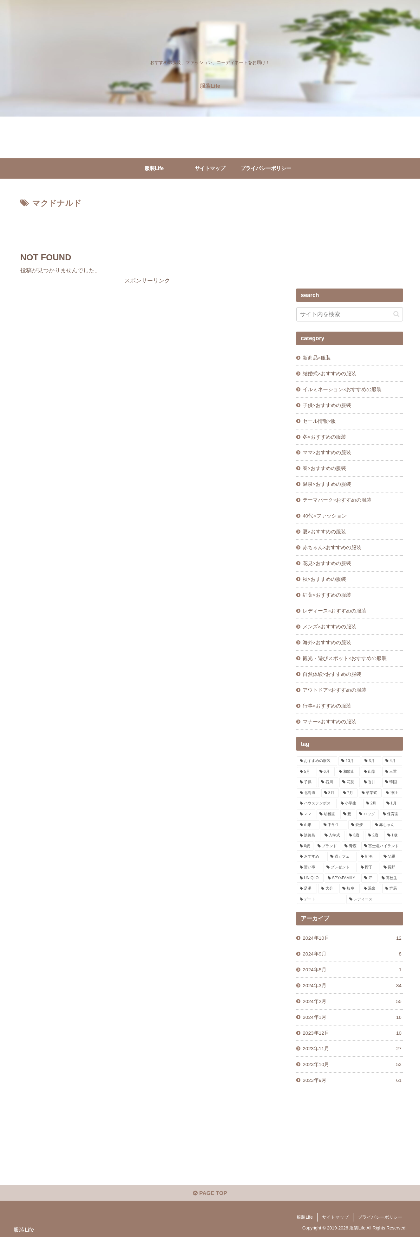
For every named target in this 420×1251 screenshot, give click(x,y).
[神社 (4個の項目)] (392, 802)
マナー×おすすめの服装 (330, 730)
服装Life (305, 1231)
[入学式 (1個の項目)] (333, 844)
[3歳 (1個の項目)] (355, 844)
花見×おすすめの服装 (327, 568)
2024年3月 (352, 995)
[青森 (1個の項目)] (351, 855)
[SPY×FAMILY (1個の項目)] (342, 887)
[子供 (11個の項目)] (307, 791)
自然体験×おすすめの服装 (332, 682)
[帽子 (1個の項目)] (368, 876)
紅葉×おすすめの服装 (327, 601)
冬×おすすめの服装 (324, 439)
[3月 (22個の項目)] (371, 770)
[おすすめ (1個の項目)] (311, 866)
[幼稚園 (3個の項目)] (328, 823)
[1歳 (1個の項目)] (393, 844)
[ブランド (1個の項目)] (327, 855)
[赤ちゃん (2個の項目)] (387, 834)
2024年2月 (352, 1012)
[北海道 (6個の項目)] (308, 802)
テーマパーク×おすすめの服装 (337, 503)
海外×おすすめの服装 (327, 649)
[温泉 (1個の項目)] (371, 898)
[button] (396, 314)
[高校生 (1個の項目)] (390, 887)
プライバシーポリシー (380, 1231)
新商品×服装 (317, 358)
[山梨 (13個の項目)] (371, 781)
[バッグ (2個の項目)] (367, 823)
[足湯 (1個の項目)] (307, 898)
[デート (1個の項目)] (321, 908)
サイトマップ (335, 1231)
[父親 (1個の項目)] (391, 866)
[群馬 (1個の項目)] (392, 898)
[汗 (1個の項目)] (369, 887)
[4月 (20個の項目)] (392, 770)
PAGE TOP (209, 1207)
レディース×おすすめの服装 (335, 617)
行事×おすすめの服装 (327, 714)
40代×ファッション (325, 520)
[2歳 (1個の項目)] (374, 844)
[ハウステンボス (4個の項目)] (317, 812)
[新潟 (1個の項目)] (368, 866)
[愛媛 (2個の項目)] (359, 834)
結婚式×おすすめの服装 (330, 374)
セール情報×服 (319, 422)
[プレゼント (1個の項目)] (340, 876)
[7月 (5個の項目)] (349, 802)
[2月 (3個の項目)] (372, 812)
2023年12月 (352, 1044)
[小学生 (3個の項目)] (350, 812)
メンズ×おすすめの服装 (330, 633)
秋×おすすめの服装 (324, 584)
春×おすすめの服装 (324, 471)
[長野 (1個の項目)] (391, 876)
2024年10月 (352, 947)
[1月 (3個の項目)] (393, 812)
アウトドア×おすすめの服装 (335, 698)
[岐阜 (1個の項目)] (349, 898)
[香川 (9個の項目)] (371, 791)
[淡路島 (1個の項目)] (308, 844)
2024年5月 (352, 979)
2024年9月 (352, 963)
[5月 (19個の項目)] (306, 781)
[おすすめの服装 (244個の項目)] (317, 770)
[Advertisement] (147, 227)
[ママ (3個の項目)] (306, 823)
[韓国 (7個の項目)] (392, 791)
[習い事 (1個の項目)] (309, 876)
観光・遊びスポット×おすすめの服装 (345, 666)
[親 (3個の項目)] (347, 823)
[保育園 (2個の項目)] (391, 823)
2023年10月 (352, 1077)
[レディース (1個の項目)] (374, 908)
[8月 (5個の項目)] (330, 802)
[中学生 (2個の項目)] (334, 834)
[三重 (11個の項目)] (392, 781)
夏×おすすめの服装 (324, 536)
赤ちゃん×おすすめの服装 (332, 552)
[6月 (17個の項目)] (326, 781)
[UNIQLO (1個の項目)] (310, 887)
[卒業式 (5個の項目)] (370, 802)
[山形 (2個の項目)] (308, 834)
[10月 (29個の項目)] (349, 770)
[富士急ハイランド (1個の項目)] (381, 855)
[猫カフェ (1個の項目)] (342, 866)
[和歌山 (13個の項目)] (348, 781)
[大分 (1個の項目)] (328, 898)
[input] (349, 314)
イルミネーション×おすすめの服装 (342, 390)
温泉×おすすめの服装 (327, 487)
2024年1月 (352, 1028)
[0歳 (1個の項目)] (305, 855)
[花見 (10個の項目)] (349, 791)
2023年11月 (352, 1060)
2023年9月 (352, 1093)
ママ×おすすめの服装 (327, 455)
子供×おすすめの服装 (327, 406)
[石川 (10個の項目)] (328, 791)
